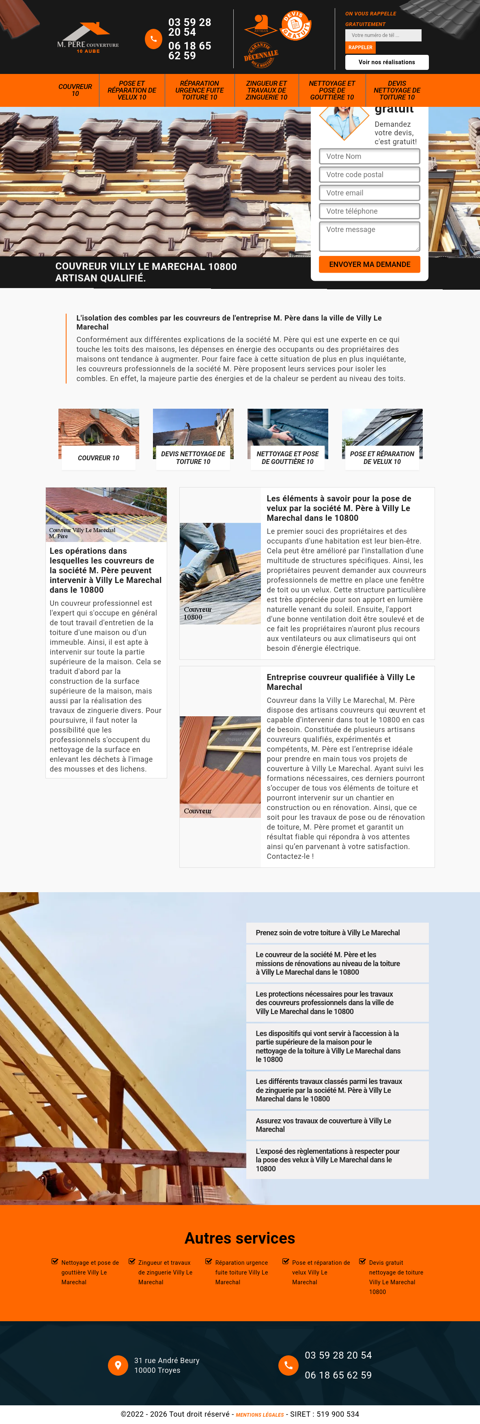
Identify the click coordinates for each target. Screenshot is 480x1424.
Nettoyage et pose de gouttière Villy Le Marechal (90, 1272)
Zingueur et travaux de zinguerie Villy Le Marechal (165, 1272)
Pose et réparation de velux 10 (132, 90)
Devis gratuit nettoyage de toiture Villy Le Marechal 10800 (396, 1277)
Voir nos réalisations (387, 62)
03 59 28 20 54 (189, 27)
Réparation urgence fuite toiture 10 (199, 90)
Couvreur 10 (75, 90)
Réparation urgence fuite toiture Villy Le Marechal (241, 1272)
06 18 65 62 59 (189, 51)
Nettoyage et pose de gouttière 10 (332, 90)
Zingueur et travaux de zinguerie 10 (267, 90)
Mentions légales (260, 1415)
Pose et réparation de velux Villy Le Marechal (321, 1272)
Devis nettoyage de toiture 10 (397, 90)
